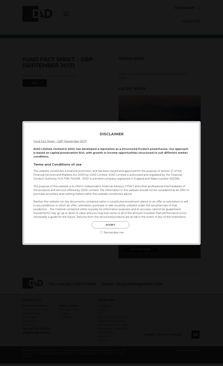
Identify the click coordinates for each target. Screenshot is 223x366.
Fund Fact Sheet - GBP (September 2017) (60, 141)
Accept (110, 224)
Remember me (112, 232)
